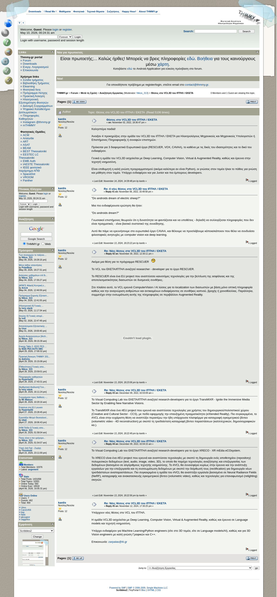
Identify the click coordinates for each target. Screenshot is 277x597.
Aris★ (25, 288)
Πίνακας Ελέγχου (30, 189)
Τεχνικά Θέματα (95, 11)
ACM (26, 135)
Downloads (35, 11)
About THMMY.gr (148, 11)
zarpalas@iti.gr (117, 541)
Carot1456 (26, 510)
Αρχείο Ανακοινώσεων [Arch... (33, 336)
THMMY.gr (62, 93)
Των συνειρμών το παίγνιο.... (32, 255)
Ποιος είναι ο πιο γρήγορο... (32, 438)
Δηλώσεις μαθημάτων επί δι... (33, 275)
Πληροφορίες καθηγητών (31, 377)
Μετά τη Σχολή (89, 93)
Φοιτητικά (78, 11)
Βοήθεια (205, 58)
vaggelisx (25, 519)
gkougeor (25, 517)
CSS (158, 590)
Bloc (143, 590)
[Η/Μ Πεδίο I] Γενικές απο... (32, 428)
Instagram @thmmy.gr (37, 122)
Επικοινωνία (30, 70)
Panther (28, 180)
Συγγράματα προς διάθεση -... (33, 397)
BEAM (27, 148)
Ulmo (23, 507)
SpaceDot (29, 174)
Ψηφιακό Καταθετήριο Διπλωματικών (34, 110)
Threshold (27, 450)
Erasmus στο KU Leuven (31, 407)
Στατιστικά (26, 457)
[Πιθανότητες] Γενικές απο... (32, 367)
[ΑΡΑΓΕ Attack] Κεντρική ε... (32, 285)
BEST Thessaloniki (34, 151)
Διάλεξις (26, 359)
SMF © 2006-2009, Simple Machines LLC (148, 588)
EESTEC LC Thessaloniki (28, 156)
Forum (27, 60)
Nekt (23, 515)
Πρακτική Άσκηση (34, 96)
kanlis (62, 119)
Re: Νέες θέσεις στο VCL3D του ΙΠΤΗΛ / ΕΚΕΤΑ (135, 251)
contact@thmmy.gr (196, 84)
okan (24, 420)
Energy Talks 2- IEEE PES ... (32, 346)
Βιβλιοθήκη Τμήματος (36, 83)
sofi (24, 318)
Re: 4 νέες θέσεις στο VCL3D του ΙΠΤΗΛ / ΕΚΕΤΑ (136, 188)
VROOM (28, 177)
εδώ (191, 58)
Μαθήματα (64, 11)
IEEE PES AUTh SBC (32, 349)
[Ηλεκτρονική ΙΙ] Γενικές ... (31, 306)
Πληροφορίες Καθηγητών (29, 117)
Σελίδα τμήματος (33, 80)
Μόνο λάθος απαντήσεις (30, 265)
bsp (22, 512)
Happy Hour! (129, 11)
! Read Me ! (50, 11)
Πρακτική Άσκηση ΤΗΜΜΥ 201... (34, 356)
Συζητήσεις (113, 11)
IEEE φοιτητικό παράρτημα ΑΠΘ (30, 169)
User (24, 328)
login (55, 29)
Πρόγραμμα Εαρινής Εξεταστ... (33, 295)
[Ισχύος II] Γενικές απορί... (31, 316)
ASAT (26, 144)
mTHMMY (29, 125)
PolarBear (27, 267)
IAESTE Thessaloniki (36, 164)
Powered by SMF (117, 588)
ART (25, 141)
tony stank (27, 308)
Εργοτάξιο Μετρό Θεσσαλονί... (33, 417)
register (67, 29)
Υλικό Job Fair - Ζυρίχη (30, 448)
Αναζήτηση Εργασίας (111, 93)
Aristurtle (28, 138)
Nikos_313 (27, 257)
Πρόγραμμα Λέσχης (35, 92)
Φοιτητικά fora (31, 89)
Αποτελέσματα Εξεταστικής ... (33, 326)
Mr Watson (27, 400)
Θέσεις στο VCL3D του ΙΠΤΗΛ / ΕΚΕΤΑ (172, 93)
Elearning (29, 86)
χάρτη (163, 64)
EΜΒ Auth (29, 161)
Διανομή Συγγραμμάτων (38, 105)
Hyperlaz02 (27, 379)
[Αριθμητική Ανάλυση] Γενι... (32, 387)
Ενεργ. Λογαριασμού (36, 67)
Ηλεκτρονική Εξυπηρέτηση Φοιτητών (33, 101)
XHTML (151, 590)
